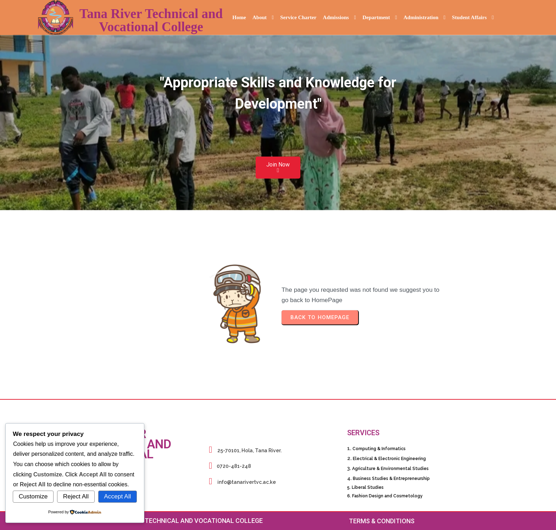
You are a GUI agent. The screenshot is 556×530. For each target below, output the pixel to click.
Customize (33, 496)
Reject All (76, 496)
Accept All (117, 496)
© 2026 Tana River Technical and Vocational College (174, 520)
